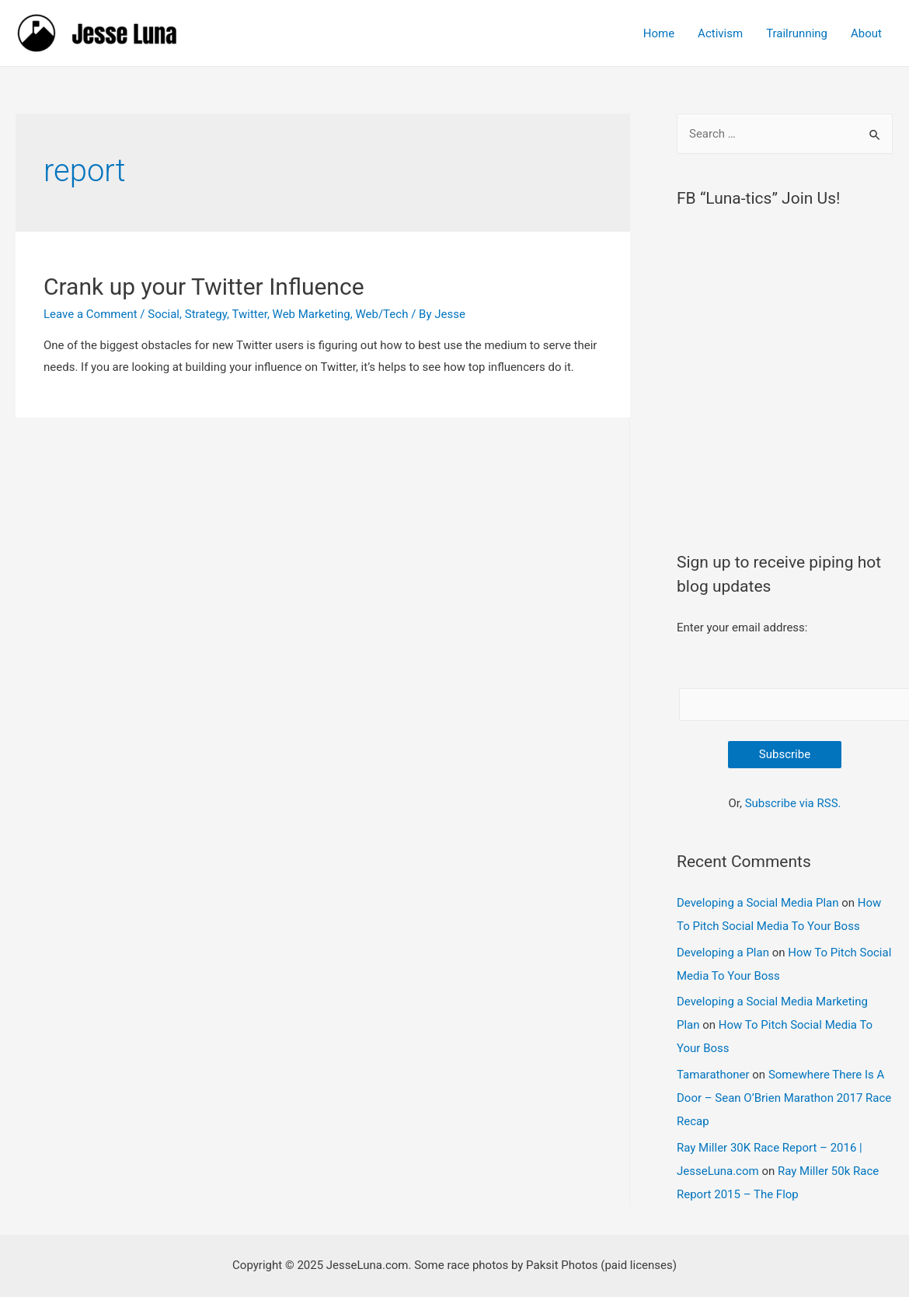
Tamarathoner (713, 1075)
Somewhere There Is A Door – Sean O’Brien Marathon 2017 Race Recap (784, 1098)
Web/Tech (381, 314)
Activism (720, 33)
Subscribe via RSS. (793, 803)
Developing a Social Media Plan (757, 903)
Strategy (206, 314)
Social (163, 314)
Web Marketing (311, 314)
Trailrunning (796, 33)
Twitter (249, 314)
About (866, 33)
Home (658, 33)
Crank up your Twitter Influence (204, 286)
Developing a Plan (723, 953)
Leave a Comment (91, 314)
